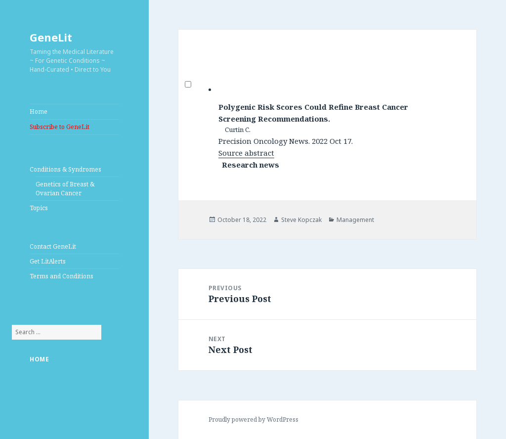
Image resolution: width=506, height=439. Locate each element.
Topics (39, 208)
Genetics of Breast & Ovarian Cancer (65, 188)
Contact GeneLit (53, 246)
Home (38, 111)
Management (355, 220)
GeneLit (51, 37)
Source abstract (246, 153)
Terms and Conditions (61, 276)
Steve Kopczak (301, 220)
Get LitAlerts (48, 261)
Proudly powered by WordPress (253, 419)
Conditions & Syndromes (65, 169)
